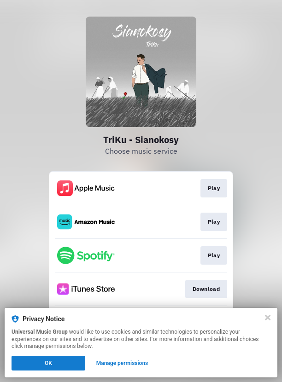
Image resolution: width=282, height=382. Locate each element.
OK (48, 363)
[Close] (267, 317)
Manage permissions (122, 363)
